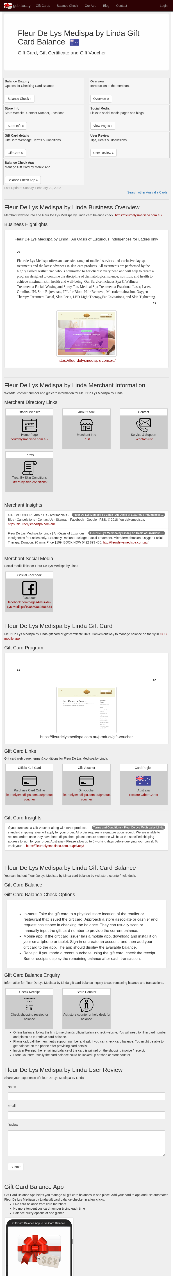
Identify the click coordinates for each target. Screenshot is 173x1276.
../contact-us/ (143, 439)
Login (164, 5)
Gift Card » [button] (15, 153)
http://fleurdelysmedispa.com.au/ (125, 542)
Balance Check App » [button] (23, 180)
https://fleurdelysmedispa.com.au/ (138, 215)
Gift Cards (43, 5)
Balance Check (67, 5)
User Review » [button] (103, 153)
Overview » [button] (101, 98)
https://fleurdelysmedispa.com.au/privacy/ (55, 846)
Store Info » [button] (16, 126)
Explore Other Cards (143, 795)
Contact (121, 5)
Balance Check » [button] (20, 98)
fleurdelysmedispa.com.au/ (29, 439)
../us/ (86, 439)
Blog (106, 5)
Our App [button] (90, 5)
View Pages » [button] (102, 126)
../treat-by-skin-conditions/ (29, 482)
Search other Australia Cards (147, 192)
